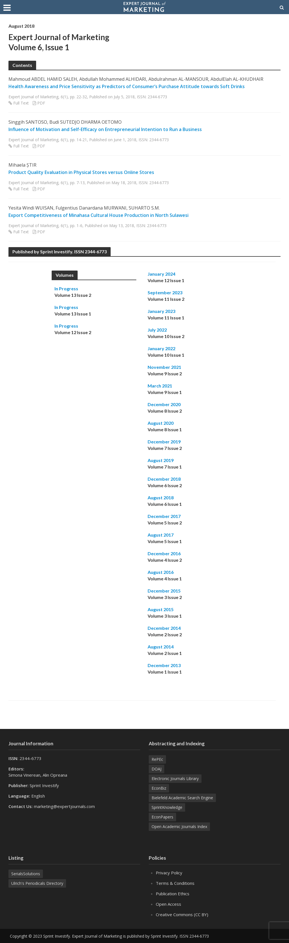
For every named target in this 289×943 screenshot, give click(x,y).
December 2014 (164, 628)
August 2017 (161, 534)
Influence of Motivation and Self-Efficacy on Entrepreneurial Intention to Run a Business (105, 129)
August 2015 (161, 609)
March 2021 (160, 385)
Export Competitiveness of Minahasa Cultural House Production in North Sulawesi (98, 215)
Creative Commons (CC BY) (182, 914)
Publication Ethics (172, 893)
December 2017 (164, 516)
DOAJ (156, 769)
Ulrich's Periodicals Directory (37, 883)
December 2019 (164, 441)
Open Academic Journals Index (179, 826)
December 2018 (164, 479)
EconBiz (159, 788)
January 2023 (161, 311)
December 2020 (164, 404)
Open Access (168, 904)
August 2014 (161, 646)
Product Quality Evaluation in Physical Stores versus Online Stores (81, 172)
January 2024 (161, 273)
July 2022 (157, 329)
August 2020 (161, 423)
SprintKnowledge (167, 807)
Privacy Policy (169, 873)
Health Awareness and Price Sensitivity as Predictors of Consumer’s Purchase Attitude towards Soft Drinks (126, 86)
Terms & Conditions (175, 883)
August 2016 (161, 572)
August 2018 (161, 497)
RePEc (157, 759)
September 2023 (165, 292)
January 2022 (161, 348)
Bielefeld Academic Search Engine (182, 797)
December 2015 (164, 590)
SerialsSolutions (25, 873)
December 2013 (164, 665)
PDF (41, 103)
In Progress (66, 288)
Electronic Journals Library (175, 778)
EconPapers (162, 817)
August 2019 (161, 460)
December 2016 (164, 553)
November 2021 (164, 367)
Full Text (21, 103)
